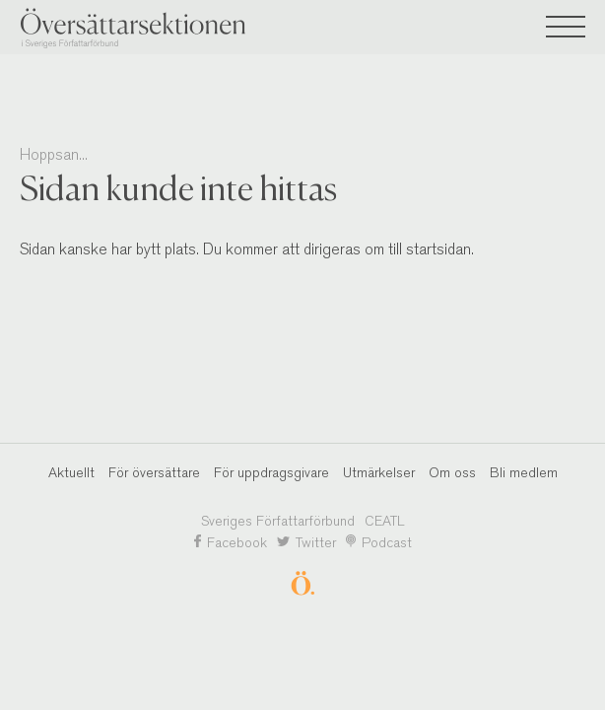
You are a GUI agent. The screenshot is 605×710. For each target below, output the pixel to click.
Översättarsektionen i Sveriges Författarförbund (167, 28)
